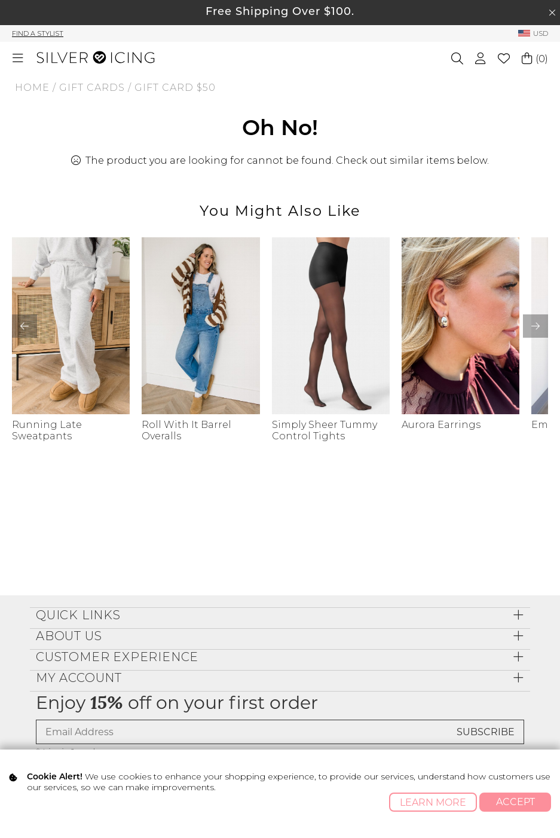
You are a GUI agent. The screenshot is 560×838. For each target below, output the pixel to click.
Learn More (433, 802)
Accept (515, 802)
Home (32, 87)
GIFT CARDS (92, 87)
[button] (535, 326)
